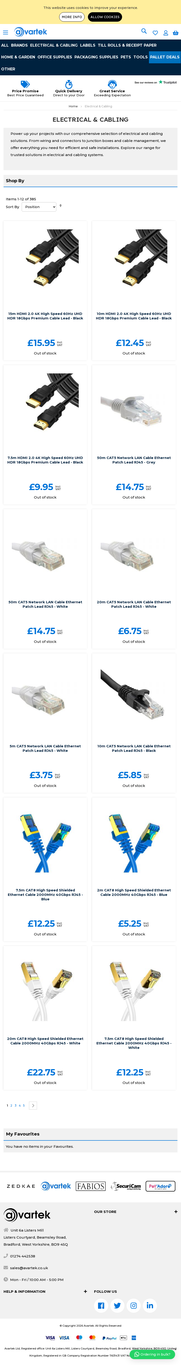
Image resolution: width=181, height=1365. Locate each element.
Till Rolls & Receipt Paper (127, 45)
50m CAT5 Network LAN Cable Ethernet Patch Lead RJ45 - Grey (134, 464)
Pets (126, 57)
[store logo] (24, 32)
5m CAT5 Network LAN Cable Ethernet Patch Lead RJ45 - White (45, 757)
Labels (87, 45)
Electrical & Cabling (54, 45)
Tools (140, 57)
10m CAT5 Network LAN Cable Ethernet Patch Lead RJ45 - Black (134, 757)
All (5, 45)
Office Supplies (54, 57)
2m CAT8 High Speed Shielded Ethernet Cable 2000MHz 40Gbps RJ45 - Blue (134, 901)
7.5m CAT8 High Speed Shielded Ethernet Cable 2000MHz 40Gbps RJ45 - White (134, 1052)
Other (8, 69)
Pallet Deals (165, 57)
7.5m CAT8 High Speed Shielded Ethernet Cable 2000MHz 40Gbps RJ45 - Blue (45, 903)
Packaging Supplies (96, 57)
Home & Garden (18, 57)
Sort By (12, 207)
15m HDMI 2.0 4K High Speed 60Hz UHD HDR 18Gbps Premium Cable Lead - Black (45, 318)
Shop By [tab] (15, 180)
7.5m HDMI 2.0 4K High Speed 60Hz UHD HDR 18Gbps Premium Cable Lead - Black (45, 466)
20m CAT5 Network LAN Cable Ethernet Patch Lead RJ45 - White (133, 613)
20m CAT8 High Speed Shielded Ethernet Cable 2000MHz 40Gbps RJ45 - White (45, 1052)
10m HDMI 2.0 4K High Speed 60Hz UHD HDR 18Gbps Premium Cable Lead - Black (134, 318)
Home (73, 106)
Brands (19, 45)
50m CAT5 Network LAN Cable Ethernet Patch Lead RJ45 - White (45, 613)
